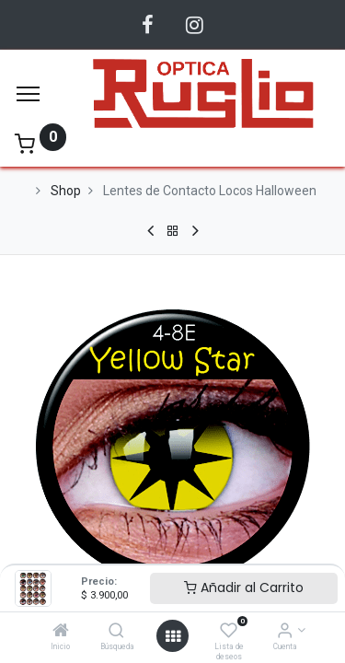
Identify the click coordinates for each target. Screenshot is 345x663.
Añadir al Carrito (244, 587)
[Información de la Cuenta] (284, 631)
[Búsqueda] (116, 631)
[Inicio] (60, 631)
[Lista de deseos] (228, 631)
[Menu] (28, 94)
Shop (66, 190)
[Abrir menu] (173, 636)
